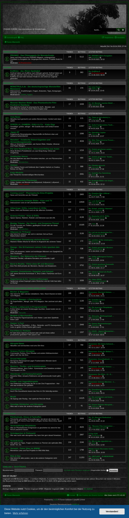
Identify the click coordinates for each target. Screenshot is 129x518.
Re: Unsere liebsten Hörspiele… (101, 405)
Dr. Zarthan (88, 489)
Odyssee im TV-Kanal (20, 232)
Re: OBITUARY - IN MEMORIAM (101, 456)
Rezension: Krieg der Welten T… (101, 351)
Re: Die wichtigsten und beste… (101, 397)
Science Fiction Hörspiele (22, 351)
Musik (13, 397)
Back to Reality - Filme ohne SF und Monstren (32, 264)
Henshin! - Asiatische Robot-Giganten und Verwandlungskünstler (30, 141)
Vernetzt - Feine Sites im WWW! (25, 448)
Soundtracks (16, 389)
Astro (94, 175)
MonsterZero (23, 162)
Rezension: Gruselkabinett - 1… (101, 359)
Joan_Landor (24, 184)
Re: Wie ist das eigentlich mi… (101, 441)
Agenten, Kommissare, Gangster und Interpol (31, 271)
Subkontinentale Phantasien (23, 180)
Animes (14, 165)
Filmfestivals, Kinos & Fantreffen (25, 417)
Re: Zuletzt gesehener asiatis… (101, 149)
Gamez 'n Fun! (17, 323)
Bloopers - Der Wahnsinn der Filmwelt (28, 256)
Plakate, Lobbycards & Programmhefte (28, 307)
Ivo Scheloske (97, 210)
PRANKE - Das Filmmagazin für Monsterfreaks (32, 55)
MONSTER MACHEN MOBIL (13, 99)
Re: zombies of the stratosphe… (101, 240)
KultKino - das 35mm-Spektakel (25, 71)
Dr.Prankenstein (25, 63)
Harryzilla (95, 119)
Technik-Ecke (16, 441)
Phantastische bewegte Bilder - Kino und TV (31, 200)
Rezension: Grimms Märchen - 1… (102, 382)
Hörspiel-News (17, 343)
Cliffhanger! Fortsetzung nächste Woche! (29, 239)
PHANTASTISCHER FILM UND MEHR (16, 189)
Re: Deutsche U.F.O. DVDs (99, 216)
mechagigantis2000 (99, 281)
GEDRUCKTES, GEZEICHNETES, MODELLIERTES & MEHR (24, 288)
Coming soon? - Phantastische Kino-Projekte (31, 193)
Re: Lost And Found (97, 201)
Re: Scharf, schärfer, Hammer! (101, 208)
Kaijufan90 (96, 105)
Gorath (94, 258)
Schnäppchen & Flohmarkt (23, 433)
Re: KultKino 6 (94, 71)
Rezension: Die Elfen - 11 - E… (101, 374)
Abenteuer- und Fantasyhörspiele (26, 374)
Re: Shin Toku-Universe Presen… (102, 140)
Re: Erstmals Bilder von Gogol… (101, 181)
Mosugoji (95, 242)
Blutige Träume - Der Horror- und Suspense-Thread (34, 223)
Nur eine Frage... (95, 87)
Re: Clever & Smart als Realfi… (101, 272)
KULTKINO (7, 67)
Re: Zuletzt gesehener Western (101, 247)
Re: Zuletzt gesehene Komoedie (101, 264)
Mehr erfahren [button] (20, 513)
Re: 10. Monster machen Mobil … (102, 103)
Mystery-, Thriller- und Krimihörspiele (28, 366)
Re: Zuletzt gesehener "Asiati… (101, 157)
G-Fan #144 (93, 434)
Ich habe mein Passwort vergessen (77, 470)
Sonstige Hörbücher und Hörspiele (26, 404)
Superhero (96, 127)
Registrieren (20, 467)
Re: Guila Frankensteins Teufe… (101, 125)
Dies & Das (15, 456)
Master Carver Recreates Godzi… (102, 449)
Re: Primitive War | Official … (100, 193)
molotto (23, 94)
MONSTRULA (8, 83)
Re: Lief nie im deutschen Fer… (101, 232)
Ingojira (30, 94)
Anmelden (7, 467)
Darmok (95, 134)
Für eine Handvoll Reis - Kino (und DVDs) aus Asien (34, 149)
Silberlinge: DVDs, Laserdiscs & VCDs (28, 208)
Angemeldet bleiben (99, 470)
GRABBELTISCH (9, 413)
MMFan (94, 89)
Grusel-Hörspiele (18, 359)
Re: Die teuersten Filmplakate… (101, 307)
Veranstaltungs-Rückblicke (23, 426)
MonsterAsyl (97, 294)
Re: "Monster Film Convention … (102, 426)
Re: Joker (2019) (95, 279)
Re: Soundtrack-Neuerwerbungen (102, 389)
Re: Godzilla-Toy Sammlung (100, 173)
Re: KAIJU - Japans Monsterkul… (102, 331)
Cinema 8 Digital (98, 333)
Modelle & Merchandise (21, 315)
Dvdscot (95, 419)
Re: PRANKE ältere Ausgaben (100, 56)
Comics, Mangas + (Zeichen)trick (25, 299)
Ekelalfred (95, 57)
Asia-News (15, 117)
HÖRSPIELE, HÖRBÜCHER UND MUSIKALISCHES (21, 340)
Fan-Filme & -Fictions (20, 331)
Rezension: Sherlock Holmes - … (102, 292)
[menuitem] (21, 37)
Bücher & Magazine (19, 292)
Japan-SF (14, 132)
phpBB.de (75, 504)
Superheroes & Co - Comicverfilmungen (29, 279)
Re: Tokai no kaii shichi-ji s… (100, 117)
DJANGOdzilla (97, 249)
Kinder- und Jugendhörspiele (24, 381)
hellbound (95, 406)
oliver (94, 224)
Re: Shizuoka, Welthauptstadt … (101, 316)
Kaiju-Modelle (16, 173)
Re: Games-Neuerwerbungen (100, 323)
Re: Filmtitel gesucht (97, 165)
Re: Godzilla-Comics (97, 300)
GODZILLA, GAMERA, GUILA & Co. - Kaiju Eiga (32, 124)
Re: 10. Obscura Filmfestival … (101, 417)
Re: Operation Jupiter (97, 132)
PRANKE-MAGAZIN (10, 52)
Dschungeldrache (98, 218)
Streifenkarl (96, 435)
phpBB (55, 500)
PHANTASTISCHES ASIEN (12, 113)
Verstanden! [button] (112, 511)
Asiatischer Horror (19, 156)
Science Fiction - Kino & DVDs (24, 216)
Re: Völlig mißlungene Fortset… (101, 257)
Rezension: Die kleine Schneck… (102, 344)
